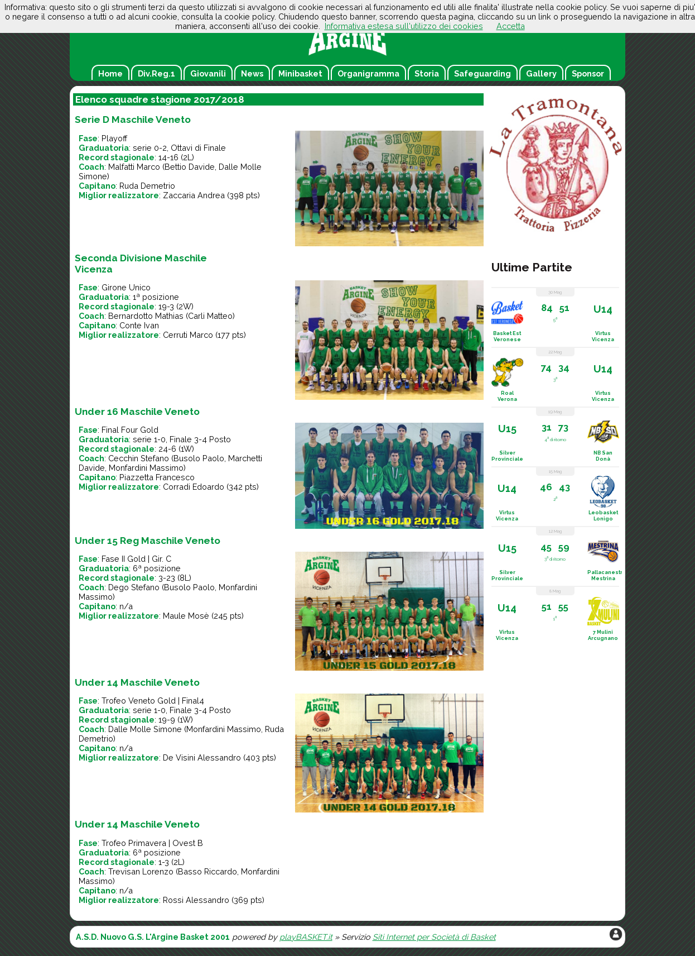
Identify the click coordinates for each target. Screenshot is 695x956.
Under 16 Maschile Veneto (137, 411)
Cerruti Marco (188, 335)
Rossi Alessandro (196, 900)
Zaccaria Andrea (194, 195)
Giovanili (208, 73)
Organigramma (368, 73)
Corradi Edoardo (193, 486)
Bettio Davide (190, 166)
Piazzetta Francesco (157, 477)
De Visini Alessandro (202, 757)
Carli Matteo (210, 316)
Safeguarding (482, 73)
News (252, 73)
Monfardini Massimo (146, 467)
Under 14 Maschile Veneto (137, 682)
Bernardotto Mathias (146, 316)
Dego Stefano (134, 587)
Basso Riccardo (207, 871)
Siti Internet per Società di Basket (434, 936)
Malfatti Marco (134, 166)
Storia (426, 73)
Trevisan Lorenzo (140, 871)
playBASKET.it (305, 936)
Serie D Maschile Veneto (133, 119)
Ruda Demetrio (147, 185)
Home (110, 73)
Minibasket (300, 73)
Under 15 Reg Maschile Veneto (147, 540)
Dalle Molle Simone (145, 729)
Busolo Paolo (198, 458)
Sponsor (588, 73)
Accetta (510, 26)
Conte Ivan (139, 325)
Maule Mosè (186, 615)
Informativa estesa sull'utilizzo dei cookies (404, 26)
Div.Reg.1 (156, 73)
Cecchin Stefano (138, 458)
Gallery (541, 73)
